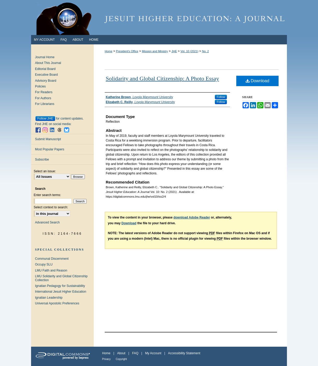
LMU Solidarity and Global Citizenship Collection (61, 278)
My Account (153, 353)
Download (257, 81)
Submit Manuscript (48, 139)
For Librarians (44, 104)
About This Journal (48, 63)
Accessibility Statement (184, 353)
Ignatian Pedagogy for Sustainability (60, 286)
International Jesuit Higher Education (60, 291)
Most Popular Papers (49, 149)
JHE (174, 51)
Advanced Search (47, 222)
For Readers (43, 92)
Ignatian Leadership (48, 297)
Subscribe (42, 159)
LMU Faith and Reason (51, 270)
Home (108, 51)
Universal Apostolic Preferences (57, 303)
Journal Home (45, 57)
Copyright (121, 359)
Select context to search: (51, 207)
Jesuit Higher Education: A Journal (159, 17)
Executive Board (46, 74)
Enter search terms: (47, 195)
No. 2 (205, 51)
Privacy (106, 359)
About (121, 353)
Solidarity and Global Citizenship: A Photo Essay (162, 78)
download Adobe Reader (191, 217)
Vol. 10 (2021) (189, 51)
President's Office (127, 51)
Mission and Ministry (155, 51)
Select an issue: (45, 171)
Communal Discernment (52, 259)
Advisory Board (45, 80)
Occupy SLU (43, 264)
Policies (40, 86)
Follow (221, 96)
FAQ (135, 353)
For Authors (43, 98)
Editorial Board (45, 69)
